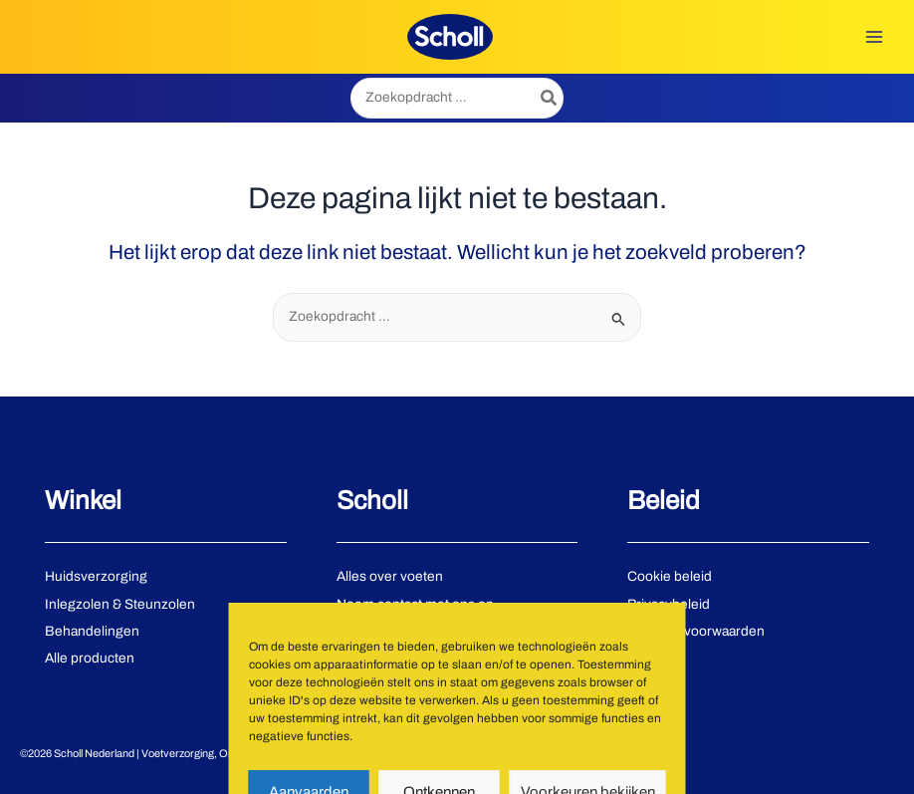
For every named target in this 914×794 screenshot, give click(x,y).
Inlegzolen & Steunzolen (120, 604)
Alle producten (89, 658)
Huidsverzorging (96, 576)
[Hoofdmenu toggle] (874, 36)
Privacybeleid (668, 604)
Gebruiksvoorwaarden (696, 631)
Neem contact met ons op (415, 604)
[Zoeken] (550, 98)
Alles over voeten (390, 576)
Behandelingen (92, 631)
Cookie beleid (669, 576)
